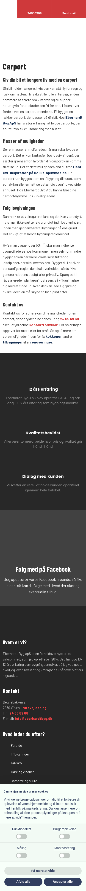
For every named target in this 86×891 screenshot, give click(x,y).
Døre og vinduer (22, 772)
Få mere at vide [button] (43, 871)
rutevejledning (34, 708)
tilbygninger (13, 342)
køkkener (54, 336)
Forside (16, 745)
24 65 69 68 (69, 319)
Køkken (16, 763)
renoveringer (41, 342)
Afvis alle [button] (23, 881)
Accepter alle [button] (63, 881)
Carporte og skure (24, 781)
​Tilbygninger (20, 754)
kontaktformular (43, 325)
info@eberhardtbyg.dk (33, 718)
